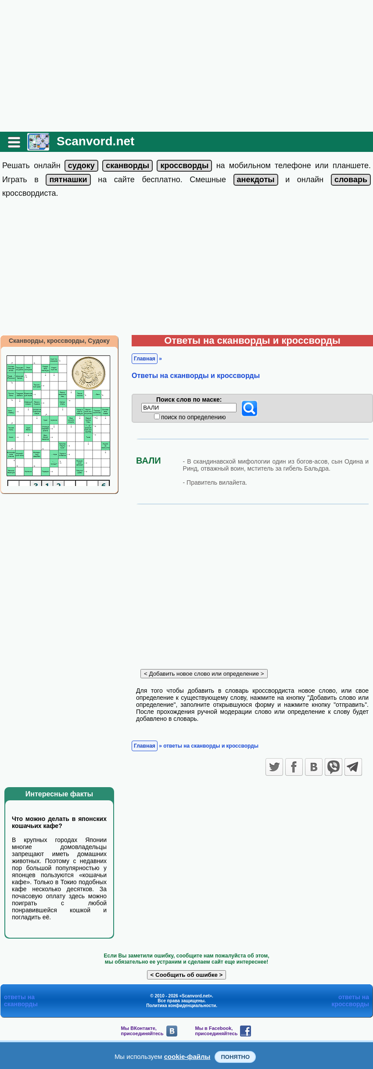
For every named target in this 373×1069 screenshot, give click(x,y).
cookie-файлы (187, 1056)
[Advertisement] (186, 65)
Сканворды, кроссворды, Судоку (59, 340)
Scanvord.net (95, 141)
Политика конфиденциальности (181, 1005)
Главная (144, 359)
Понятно (235, 1057)
